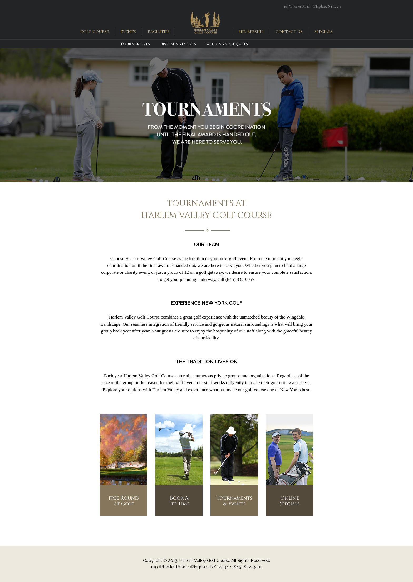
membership (251, 31)
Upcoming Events (178, 44)
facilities (158, 31)
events (128, 31)
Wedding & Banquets (227, 44)
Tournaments (135, 44)
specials (323, 31)
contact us (289, 31)
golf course (94, 31)
